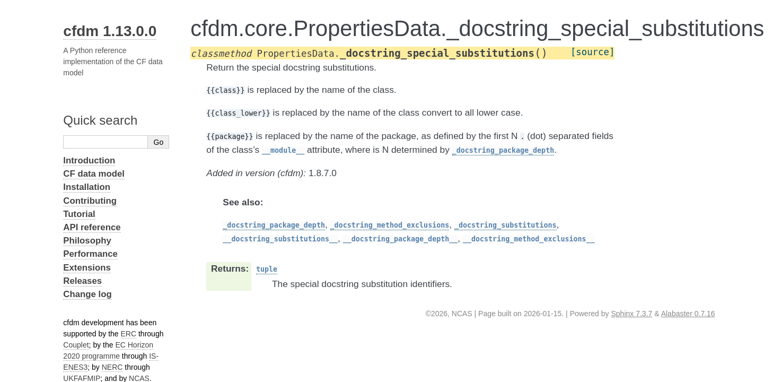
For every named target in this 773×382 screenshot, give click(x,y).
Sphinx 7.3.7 (631, 313)
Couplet (76, 345)
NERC (112, 367)
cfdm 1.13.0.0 (109, 31)
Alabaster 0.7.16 (688, 313)
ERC (129, 333)
